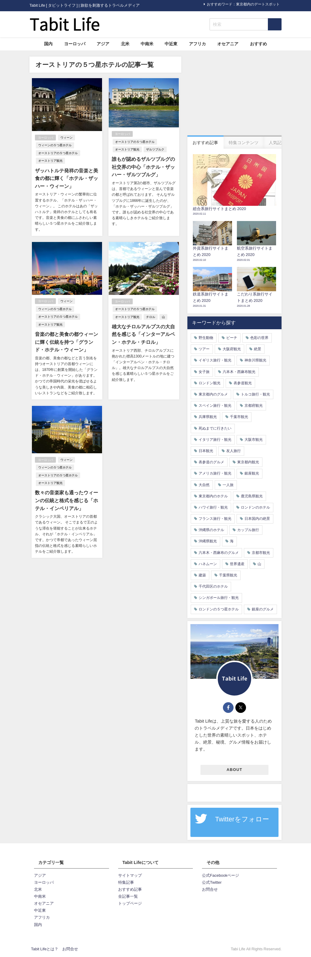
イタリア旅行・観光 (215, 439)
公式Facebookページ (220, 875)
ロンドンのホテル (255, 507)
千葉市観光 (239, 417)
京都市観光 (261, 553)
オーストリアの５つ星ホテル (57, 153)
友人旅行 (233, 451)
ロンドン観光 (209, 383)
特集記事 (126, 882)
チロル (150, 317)
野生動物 (206, 338)
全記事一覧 (128, 896)
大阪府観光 (232, 349)
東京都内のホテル (213, 496)
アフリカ (197, 44)
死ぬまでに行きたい (215, 428)
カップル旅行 (248, 530)
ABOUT (234, 770)
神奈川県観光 (255, 360)
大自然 (204, 485)
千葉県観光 (228, 575)
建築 (202, 575)
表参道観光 (243, 383)
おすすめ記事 (130, 889)
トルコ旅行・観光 (255, 394)
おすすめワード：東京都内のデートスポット (243, 4)
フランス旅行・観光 (215, 518)
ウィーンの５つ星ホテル (54, 145)
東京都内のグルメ (213, 394)
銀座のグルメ (263, 609)
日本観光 (206, 451)
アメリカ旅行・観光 (215, 473)
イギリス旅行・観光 (215, 360)
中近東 (171, 44)
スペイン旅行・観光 (215, 405)
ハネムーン (208, 564)
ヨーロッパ (74, 44)
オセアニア (227, 44)
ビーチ (231, 338)
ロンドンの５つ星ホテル (219, 609)
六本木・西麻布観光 (239, 372)
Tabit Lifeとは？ (44, 949)
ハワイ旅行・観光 (213, 507)
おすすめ (258, 44)
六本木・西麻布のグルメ (219, 553)
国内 (48, 44)
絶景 (257, 349)
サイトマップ (130, 875)
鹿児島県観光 (252, 496)
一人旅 (228, 485)
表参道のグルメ (211, 462)
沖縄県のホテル (211, 530)
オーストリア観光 (50, 161)
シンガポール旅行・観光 (219, 597)
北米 (125, 44)
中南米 (147, 44)
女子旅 (204, 372)
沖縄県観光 (208, 541)
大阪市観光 (253, 439)
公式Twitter (211, 882)
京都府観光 (253, 405)
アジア (103, 44)
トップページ (130, 903)
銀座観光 (251, 473)
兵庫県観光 (208, 417)
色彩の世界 (259, 338)
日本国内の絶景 (257, 518)
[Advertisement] (234, 95)
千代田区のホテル (213, 586)
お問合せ (210, 889)
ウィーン (66, 137)
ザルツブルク (155, 149)
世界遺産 (237, 564)
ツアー (204, 349)
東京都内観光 (248, 462)
